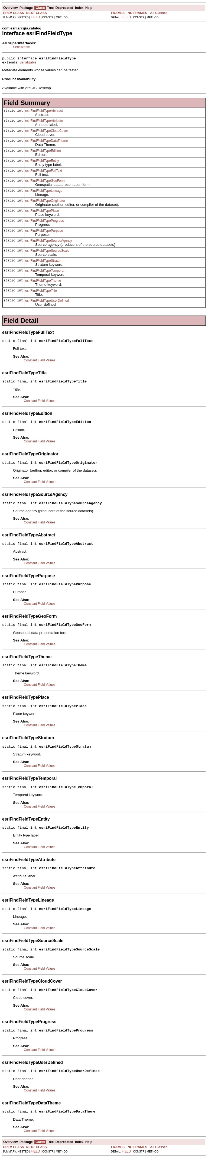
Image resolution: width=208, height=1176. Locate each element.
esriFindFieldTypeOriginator (45, 202)
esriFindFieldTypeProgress (44, 222)
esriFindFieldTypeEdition (43, 152)
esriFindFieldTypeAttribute (44, 122)
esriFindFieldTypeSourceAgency (48, 242)
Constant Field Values (40, 363)
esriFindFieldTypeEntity (42, 162)
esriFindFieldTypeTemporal (44, 272)
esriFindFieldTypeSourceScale (47, 252)
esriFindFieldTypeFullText (43, 172)
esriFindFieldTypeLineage (43, 192)
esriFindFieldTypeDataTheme (46, 142)
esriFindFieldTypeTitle (41, 292)
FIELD (35, 17)
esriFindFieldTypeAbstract (44, 112)
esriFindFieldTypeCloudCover (46, 132)
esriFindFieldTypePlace (42, 212)
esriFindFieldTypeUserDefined (47, 302)
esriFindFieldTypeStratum (43, 262)
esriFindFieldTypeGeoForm (44, 182)
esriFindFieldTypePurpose (44, 232)
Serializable (21, 47)
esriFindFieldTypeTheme (43, 282)
